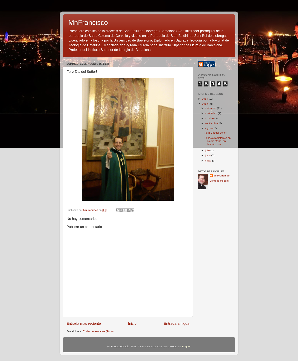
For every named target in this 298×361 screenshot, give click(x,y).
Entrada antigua (176, 323)
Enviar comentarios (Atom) (98, 331)
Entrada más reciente (83, 323)
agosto (209, 128)
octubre (209, 118)
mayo (208, 160)
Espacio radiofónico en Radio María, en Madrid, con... (217, 141)
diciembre (211, 108)
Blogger (186, 346)
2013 (205, 103)
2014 (205, 98)
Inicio (132, 323)
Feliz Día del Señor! (215, 132)
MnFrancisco (88, 23)
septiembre (212, 123)
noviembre (211, 113)
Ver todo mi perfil (219, 180)
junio (208, 155)
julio (207, 150)
